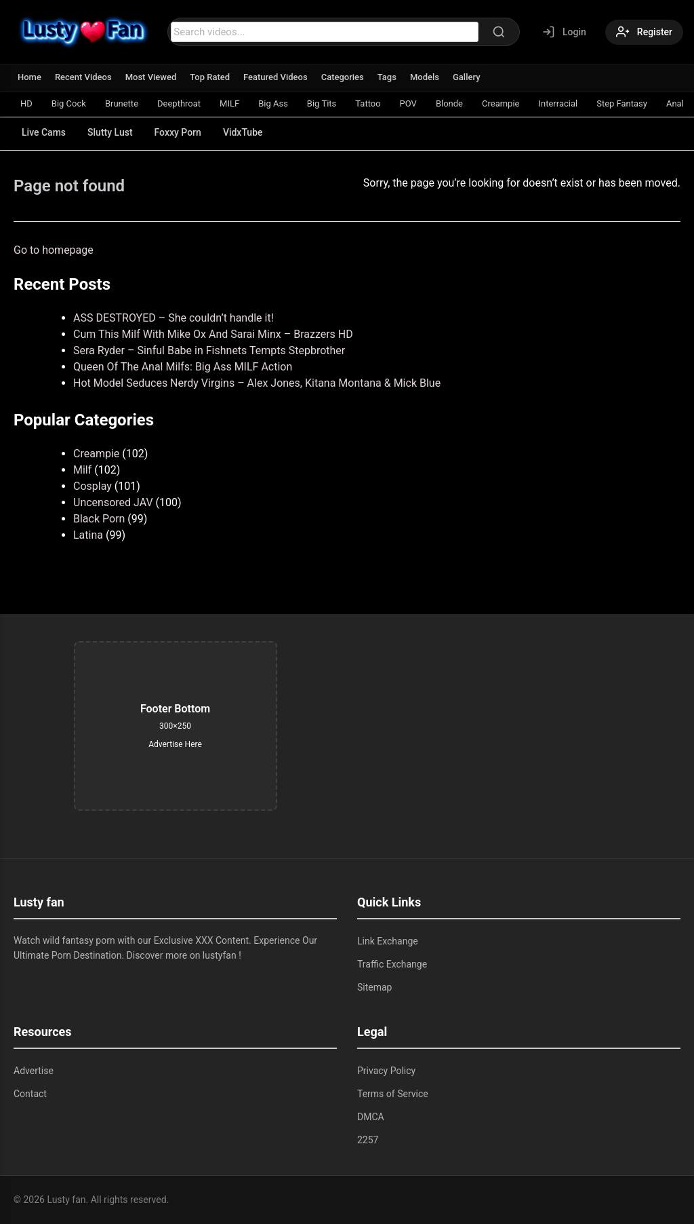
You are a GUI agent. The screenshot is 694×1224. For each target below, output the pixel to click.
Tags (386, 77)
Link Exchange (387, 941)
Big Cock (69, 103)
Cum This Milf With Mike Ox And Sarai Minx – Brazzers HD (213, 334)
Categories (342, 77)
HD (26, 103)
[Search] (498, 31)
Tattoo (367, 103)
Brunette (121, 103)
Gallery (467, 77)
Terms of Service (392, 1093)
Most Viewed (151, 77)
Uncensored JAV (113, 502)
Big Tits (321, 103)
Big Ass (273, 103)
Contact (30, 1093)
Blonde (449, 103)
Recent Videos (83, 77)
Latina (88, 535)
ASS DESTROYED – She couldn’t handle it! (173, 317)
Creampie (500, 103)
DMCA (370, 1116)
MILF (229, 103)
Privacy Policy (386, 1070)
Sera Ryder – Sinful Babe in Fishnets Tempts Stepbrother (209, 350)
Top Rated (210, 77)
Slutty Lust (109, 132)
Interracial (557, 103)
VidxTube (243, 132)
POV (408, 103)
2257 (367, 1139)
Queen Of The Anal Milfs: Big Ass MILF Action (182, 366)
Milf (82, 469)
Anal (675, 103)
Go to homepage (54, 250)
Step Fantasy (621, 103)
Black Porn (99, 518)
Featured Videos (275, 77)
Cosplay (92, 486)
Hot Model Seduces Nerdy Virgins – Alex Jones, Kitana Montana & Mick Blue (257, 383)
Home (29, 77)
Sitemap (374, 987)
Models (424, 77)
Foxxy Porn (178, 132)
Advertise (34, 1070)
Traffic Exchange (392, 964)
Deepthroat (179, 103)
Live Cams (44, 132)
